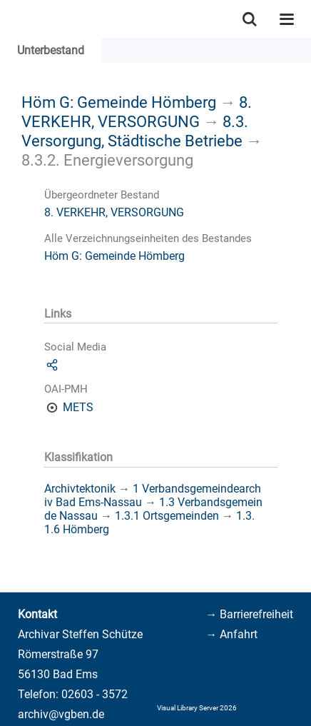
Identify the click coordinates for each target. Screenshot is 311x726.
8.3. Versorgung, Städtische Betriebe (134, 131)
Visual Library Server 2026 (197, 708)
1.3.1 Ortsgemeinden (167, 516)
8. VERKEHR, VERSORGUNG (136, 112)
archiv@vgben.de (61, 714)
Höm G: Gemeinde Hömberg (118, 102)
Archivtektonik (80, 488)
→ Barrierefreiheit (249, 614)
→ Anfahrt (231, 634)
